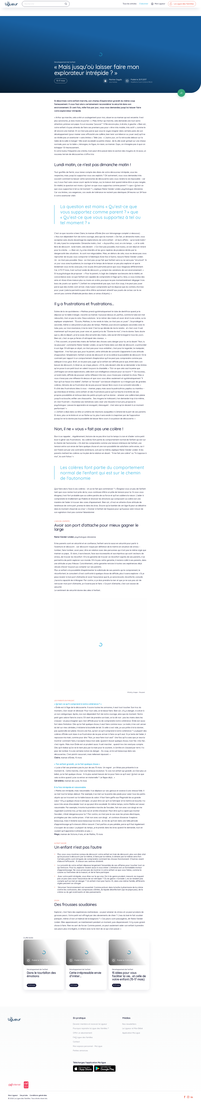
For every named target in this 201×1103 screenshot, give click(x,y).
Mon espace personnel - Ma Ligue (87, 1046)
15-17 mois (60, 81)
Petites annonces (80, 1050)
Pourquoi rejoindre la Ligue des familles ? (91, 1028)
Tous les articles (130, 4)
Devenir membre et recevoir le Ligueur (90, 1024)
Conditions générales (38, 1095)
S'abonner (143, 4)
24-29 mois (31, 985)
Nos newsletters (129, 1024)
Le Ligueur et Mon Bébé (132, 1028)
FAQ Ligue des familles (83, 1037)
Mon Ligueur (13, 1095)
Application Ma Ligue (131, 1033)
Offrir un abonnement (82, 1033)
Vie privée (24, 1095)
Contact (76, 1042)
